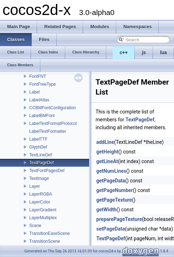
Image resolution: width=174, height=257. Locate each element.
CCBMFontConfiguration (52, 107)
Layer (34, 186)
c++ (124, 52)
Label (34, 92)
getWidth (106, 209)
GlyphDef (38, 147)
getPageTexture (114, 200)
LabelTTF (38, 139)
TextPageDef (41, 162)
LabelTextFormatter (47, 131)
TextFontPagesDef (47, 170)
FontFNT (37, 76)
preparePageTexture (119, 219)
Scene (35, 225)
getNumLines (111, 171)
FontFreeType (42, 84)
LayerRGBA (40, 194)
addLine (105, 142)
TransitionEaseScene (49, 233)
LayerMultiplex (43, 217)
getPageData (110, 180)
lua (163, 52)
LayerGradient (42, 209)
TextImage (39, 178)
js (144, 52)
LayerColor (39, 202)
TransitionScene (44, 241)
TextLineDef (40, 154)
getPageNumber (114, 190)
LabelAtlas (39, 99)
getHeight (107, 152)
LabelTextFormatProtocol (53, 123)
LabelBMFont (42, 115)
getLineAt (107, 161)
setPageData (110, 229)
